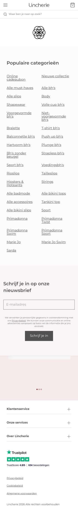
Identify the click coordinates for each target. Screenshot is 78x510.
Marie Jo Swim (54, 242)
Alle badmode (18, 194)
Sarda (11, 251)
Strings (47, 182)
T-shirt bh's (51, 128)
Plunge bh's (51, 145)
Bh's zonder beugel (16, 155)
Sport (46, 210)
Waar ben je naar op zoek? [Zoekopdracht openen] (22, 14)
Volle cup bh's (53, 105)
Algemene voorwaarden (22, 493)
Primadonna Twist (52, 220)
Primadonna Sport (52, 232)
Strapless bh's (53, 153)
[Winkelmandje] (72, 5)
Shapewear (16, 105)
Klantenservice (39, 409)
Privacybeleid (19, 320)
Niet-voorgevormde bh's (54, 116)
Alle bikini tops (54, 194)
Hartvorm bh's (18, 145)
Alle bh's (49, 88)
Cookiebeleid (15, 485)
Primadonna (17, 219)
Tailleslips (49, 174)
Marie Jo (14, 242)
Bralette (13, 128)
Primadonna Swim (17, 232)
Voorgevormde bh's (19, 115)
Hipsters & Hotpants (15, 183)
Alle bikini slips (19, 210)
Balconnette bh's (21, 137)
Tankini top (51, 202)
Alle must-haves (20, 88)
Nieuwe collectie (55, 76)
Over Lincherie (39, 436)
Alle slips (14, 96)
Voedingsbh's (53, 165)
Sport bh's (15, 165)
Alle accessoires (19, 202)
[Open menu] (5, 5)
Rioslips (13, 174)
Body (46, 96)
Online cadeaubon (16, 78)
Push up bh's (52, 137)
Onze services (39, 422)
